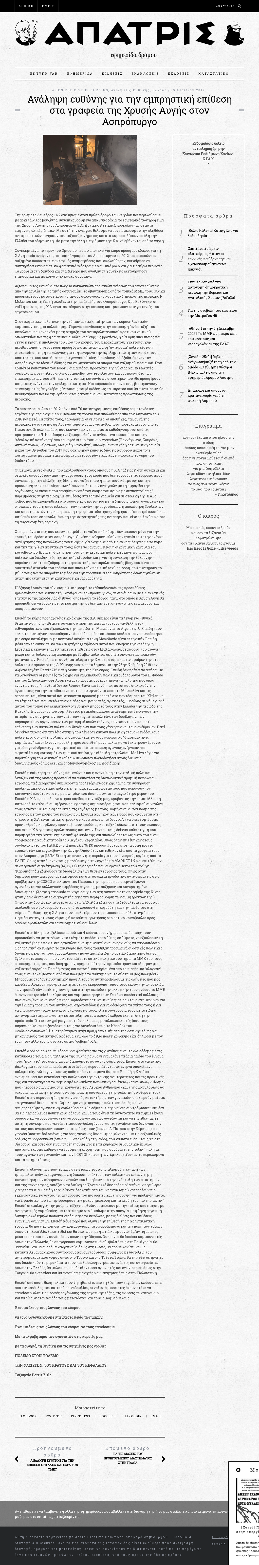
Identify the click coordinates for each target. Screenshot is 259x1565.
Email (156, 1416)
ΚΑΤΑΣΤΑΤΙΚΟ (213, 73)
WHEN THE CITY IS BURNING (80, 90)
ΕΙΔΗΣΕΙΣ (112, 73)
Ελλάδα (159, 90)
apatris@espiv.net (65, 1516)
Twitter (54, 1416)
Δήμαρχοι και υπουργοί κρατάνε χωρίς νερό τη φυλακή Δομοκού (207, 395)
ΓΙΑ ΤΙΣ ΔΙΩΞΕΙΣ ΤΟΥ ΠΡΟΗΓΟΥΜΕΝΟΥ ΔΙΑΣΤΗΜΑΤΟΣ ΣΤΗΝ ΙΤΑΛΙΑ (128, 1455)
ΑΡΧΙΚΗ (26, 6)
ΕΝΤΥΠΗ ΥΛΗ (44, 73)
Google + (108, 1416)
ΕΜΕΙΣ (48, 6)
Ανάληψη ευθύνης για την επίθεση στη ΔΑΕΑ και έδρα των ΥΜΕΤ (52, 1458)
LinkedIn (134, 1416)
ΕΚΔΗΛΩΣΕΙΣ (145, 73)
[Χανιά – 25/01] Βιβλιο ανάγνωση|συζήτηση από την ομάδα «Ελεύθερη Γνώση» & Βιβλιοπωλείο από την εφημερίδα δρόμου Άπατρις (212, 367)
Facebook (28, 1416)
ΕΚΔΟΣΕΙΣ (178, 73)
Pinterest (81, 1416)
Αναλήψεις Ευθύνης (130, 90)
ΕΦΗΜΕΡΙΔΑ (80, 73)
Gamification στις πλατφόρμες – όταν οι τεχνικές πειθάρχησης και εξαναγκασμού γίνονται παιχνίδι (209, 259)
